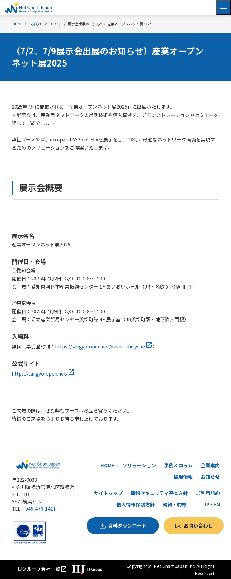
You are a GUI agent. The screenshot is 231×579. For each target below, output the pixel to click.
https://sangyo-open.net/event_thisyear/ (103, 346)
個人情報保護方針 (135, 504)
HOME (107, 465)
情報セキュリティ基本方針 (159, 493)
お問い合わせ (198, 525)
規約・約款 (175, 504)
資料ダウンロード (127, 525)
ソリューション (139, 465)
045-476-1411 (40, 508)
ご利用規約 (208, 493)
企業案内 (210, 465)
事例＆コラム (178, 465)
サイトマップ (108, 493)
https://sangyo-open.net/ (43, 373)
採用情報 (183, 476)
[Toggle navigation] (223, 7)
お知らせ (210, 476)
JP (206, 504)
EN (217, 504)
